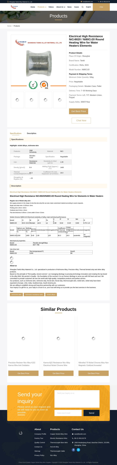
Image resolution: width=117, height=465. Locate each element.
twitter (78, 450)
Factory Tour (38, 438)
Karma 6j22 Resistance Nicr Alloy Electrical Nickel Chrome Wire (56, 364)
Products (42, 7)
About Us (60, 7)
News (69, 7)
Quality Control (39, 442)
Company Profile (40, 434)
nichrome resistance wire (34, 294)
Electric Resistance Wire (58, 438)
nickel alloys (51, 294)
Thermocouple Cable (57, 451)
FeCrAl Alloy (54, 447)
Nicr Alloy (53, 455)
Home (33, 7)
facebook (73, 450)
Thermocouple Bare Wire (59, 442)
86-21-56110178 (104, 1)
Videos (51, 7)
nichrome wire (16, 294)
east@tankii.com (87, 1)
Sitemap (37, 451)
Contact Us (38, 447)
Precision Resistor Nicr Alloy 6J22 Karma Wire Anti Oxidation (21, 364)
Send (91, 413)
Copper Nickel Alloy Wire (58, 434)
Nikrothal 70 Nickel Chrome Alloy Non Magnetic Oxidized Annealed (93, 364)
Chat (101, 7)
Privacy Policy (39, 455)
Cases (76, 7)
